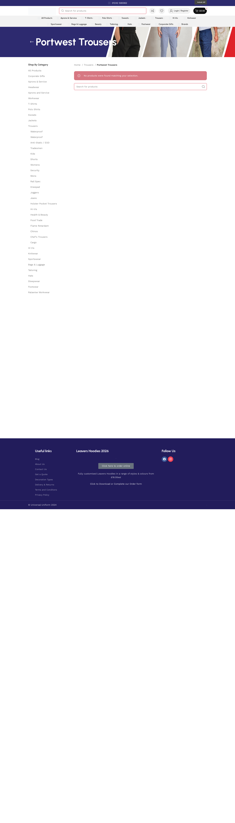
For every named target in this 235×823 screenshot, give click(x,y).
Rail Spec (35, 181)
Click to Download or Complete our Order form (116, 484)
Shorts (34, 159)
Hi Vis (31, 248)
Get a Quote (41, 474)
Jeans (33, 198)
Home (77, 65)
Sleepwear (34, 281)
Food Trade (36, 220)
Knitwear (33, 253)
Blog (37, 459)
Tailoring (32, 270)
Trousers (33, 126)
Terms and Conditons (46, 490)
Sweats (32, 115)
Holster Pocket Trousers (43, 203)
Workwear (33, 98)
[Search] (102, 11)
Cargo (33, 242)
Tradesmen (36, 148)
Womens (35, 164)
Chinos (34, 231)
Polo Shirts (34, 109)
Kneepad (35, 187)
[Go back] (32, 42)
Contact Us (41, 469)
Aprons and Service (38, 92)
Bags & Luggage (36, 264)
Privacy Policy (42, 495)
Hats (30, 275)
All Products (34, 70)
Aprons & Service (37, 81)
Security (34, 170)
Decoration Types (44, 479)
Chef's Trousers (39, 237)
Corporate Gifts (36, 76)
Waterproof (36, 131)
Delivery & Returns (44, 484)
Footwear (33, 286)
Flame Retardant (39, 225)
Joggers (34, 192)
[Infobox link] (117, 3)
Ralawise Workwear (39, 292)
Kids (32, 153)
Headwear (33, 87)
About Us (40, 464)
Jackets (32, 120)
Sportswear (34, 259)
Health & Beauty (39, 214)
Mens (33, 176)
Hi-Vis (33, 209)
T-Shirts (32, 104)
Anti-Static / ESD (39, 142)
